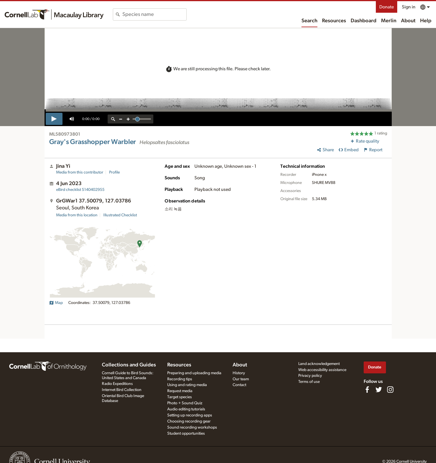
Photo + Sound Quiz (184, 403)
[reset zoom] (113, 119)
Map (56, 303)
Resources (334, 20)
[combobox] (154, 14)
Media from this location (76, 215)
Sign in (408, 7)
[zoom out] (120, 119)
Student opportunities (186, 433)
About (408, 20)
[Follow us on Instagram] (390, 389)
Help (425, 20)
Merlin (388, 20)
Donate (386, 7)
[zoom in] (128, 119)
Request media (179, 391)
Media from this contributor (79, 172)
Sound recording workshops (192, 427)
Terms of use (309, 382)
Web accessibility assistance (322, 370)
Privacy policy (310, 376)
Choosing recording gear (189, 421)
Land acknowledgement (319, 364)
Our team (241, 379)
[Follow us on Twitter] (378, 389)
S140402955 (80, 190)
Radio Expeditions (117, 384)
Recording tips (179, 379)
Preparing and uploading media (194, 373)
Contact (239, 385)
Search (309, 20)
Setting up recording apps (189, 415)
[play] (54, 119)
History (239, 373)
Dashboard (363, 20)
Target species (179, 397)
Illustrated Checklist (120, 215)
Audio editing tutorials (186, 409)
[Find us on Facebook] (367, 389)
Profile (114, 172)
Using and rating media (187, 385)
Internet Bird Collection (121, 390)
